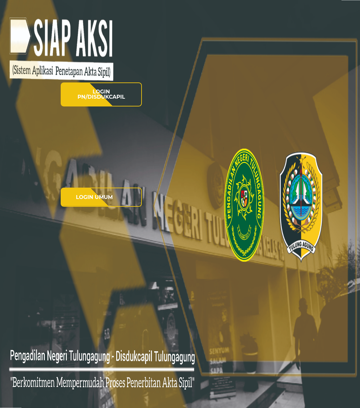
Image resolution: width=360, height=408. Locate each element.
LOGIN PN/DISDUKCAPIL (101, 94)
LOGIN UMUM (94, 197)
